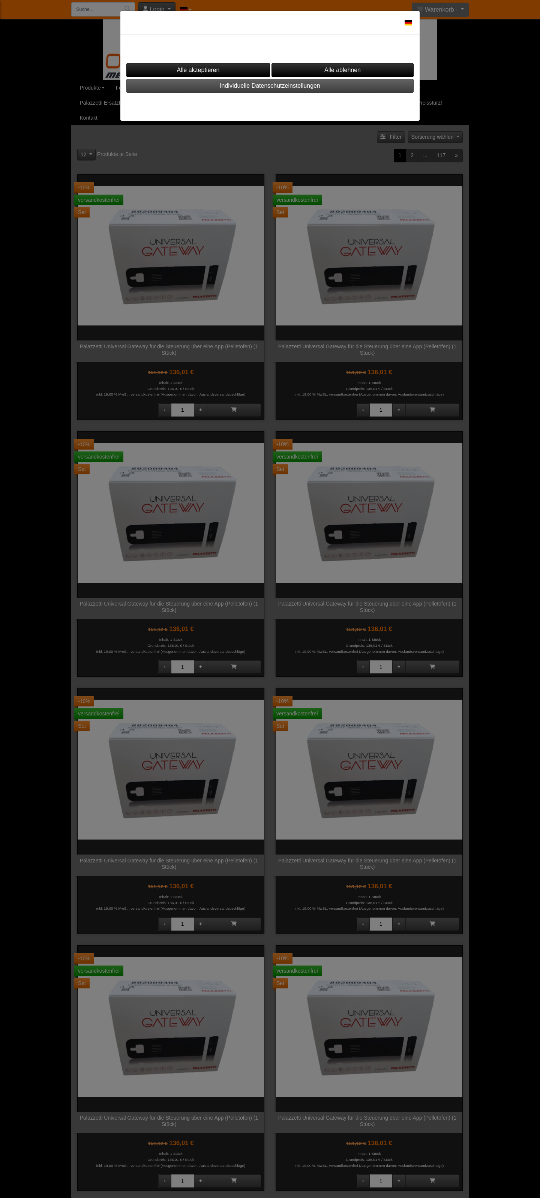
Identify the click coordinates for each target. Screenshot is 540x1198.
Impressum (247, 105)
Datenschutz (291, 105)
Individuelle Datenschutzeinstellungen (270, 85)
